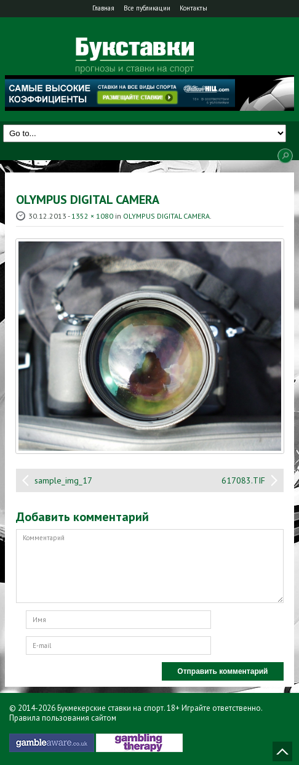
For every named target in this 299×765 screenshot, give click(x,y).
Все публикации (147, 8)
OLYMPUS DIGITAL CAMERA (166, 216)
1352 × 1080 (92, 216)
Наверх (282, 751)
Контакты (193, 8)
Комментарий (150, 566)
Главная (103, 8)
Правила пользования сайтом (62, 718)
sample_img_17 (63, 480)
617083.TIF (243, 480)
